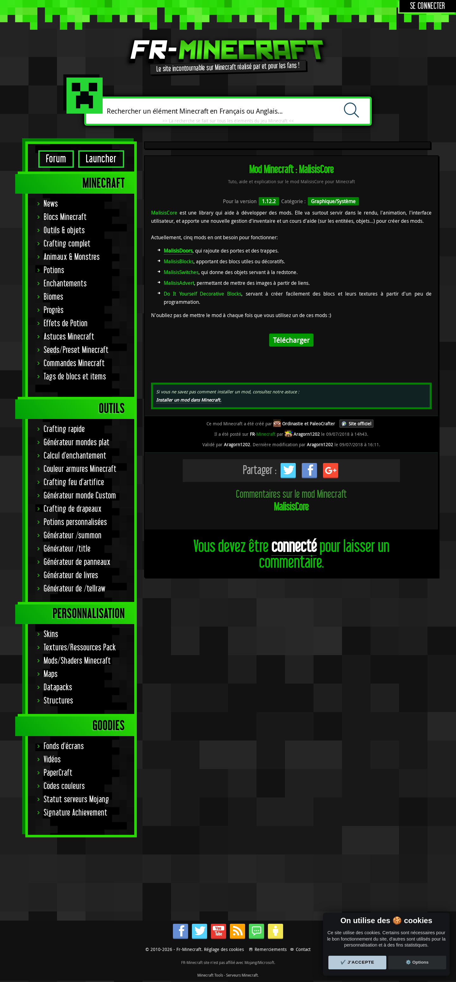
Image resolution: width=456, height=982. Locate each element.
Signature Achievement (75, 812)
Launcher (101, 159)
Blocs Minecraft (65, 217)
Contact (303, 949)
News (51, 204)
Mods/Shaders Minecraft (77, 661)
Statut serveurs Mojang (76, 799)
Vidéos (52, 759)
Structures (58, 700)
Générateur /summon (73, 535)
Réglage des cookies (224, 949)
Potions (54, 270)
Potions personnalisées (75, 522)
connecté (294, 546)
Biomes (53, 297)
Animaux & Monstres (72, 257)
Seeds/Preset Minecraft (76, 350)
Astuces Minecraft (69, 336)
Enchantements (65, 283)
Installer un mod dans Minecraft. (188, 400)
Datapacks (58, 687)
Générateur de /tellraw (74, 588)
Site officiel (360, 424)
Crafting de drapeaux (73, 509)
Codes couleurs (64, 786)
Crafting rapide (64, 429)
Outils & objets (64, 230)
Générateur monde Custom (80, 495)
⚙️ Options (417, 962)
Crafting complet (67, 243)
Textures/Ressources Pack (80, 647)
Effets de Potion (66, 323)
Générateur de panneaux (77, 562)
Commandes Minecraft (74, 363)
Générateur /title (67, 549)
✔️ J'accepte (357, 962)
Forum (56, 159)
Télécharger (291, 340)
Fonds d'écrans (64, 746)
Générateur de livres (71, 575)
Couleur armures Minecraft (80, 469)
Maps (51, 674)
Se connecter (427, 6)
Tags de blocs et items (75, 376)
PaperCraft (58, 773)
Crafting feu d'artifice (74, 482)
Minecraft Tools (210, 975)
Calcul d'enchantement (75, 455)
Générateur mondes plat (77, 442)
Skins (51, 634)
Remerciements (271, 949)
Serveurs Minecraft (242, 975)
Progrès (54, 310)
